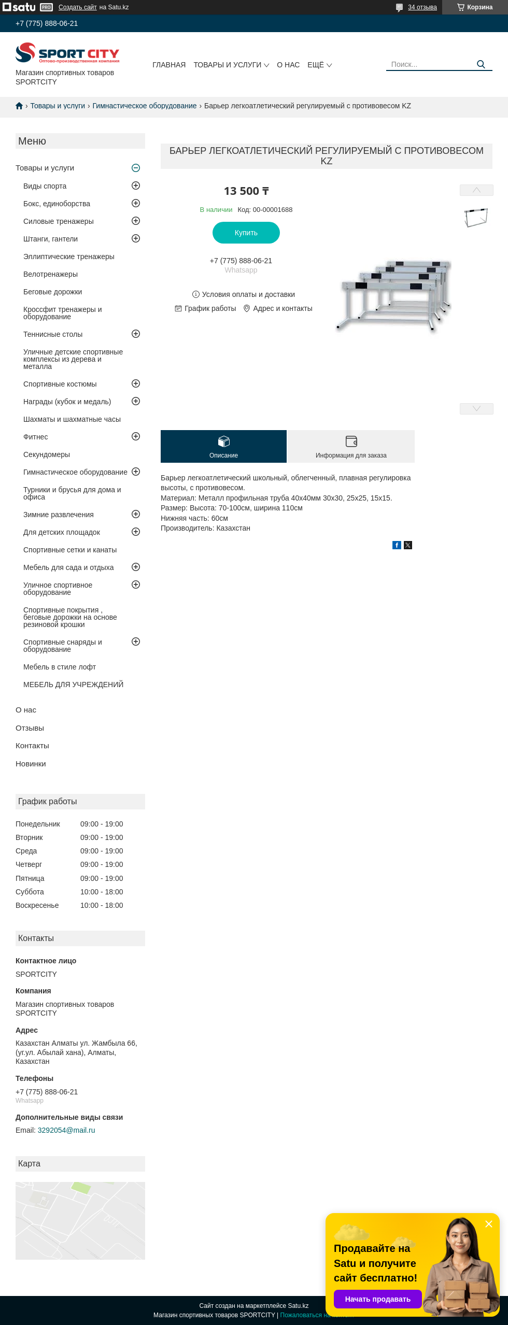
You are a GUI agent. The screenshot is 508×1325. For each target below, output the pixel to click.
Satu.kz (298, 1305)
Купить (246, 233)
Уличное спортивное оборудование (57, 588)
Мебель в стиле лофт (59, 667)
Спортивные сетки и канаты (70, 550)
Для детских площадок (61, 532)
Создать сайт (78, 7)
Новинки (31, 763)
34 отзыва (422, 7)
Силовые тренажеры (58, 221)
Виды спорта (44, 186)
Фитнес (35, 437)
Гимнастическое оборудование (145, 105)
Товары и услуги (227, 65)
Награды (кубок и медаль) (67, 401)
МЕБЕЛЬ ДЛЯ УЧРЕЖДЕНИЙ (73, 684)
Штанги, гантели (50, 239)
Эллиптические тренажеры (69, 256)
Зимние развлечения (58, 514)
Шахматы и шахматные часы (72, 419)
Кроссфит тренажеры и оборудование (62, 313)
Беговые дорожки (52, 292)
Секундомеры (46, 454)
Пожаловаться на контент (317, 1315)
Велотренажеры (50, 274)
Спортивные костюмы (60, 384)
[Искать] (480, 64)
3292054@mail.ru (66, 1130)
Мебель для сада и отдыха (68, 567)
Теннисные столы (52, 334)
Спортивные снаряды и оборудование (62, 645)
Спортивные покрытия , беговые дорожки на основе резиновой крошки (70, 617)
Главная (169, 65)
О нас (288, 65)
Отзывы (30, 727)
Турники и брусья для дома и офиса (72, 493)
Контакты (32, 745)
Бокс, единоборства (56, 204)
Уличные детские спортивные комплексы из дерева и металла (73, 359)
